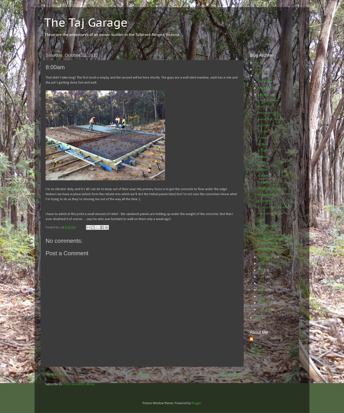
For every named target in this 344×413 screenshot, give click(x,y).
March (263, 296)
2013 (258, 69)
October (264, 94)
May (261, 283)
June (261, 276)
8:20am (263, 156)
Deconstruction (268, 112)
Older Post (229, 374)
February (264, 303)
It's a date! (265, 201)
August (263, 263)
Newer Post (56, 374)
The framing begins (270, 213)
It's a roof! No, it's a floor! (275, 207)
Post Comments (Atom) (79, 384)
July (261, 270)
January (263, 309)
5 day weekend (268, 100)
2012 (258, 76)
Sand (261, 220)
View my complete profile (256, 350)
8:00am (263, 182)
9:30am (263, 138)
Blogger (196, 403)
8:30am (263, 150)
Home (143, 374)
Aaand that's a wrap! (271, 119)
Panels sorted (267, 226)
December (265, 81)
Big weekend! (266, 249)
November (265, 88)
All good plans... (268, 194)
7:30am (263, 163)
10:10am (264, 131)
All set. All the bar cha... (273, 188)
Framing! (263, 106)
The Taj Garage (86, 22)
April (261, 290)
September (266, 257)
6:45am (263, 169)
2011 (258, 317)
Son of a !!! (265, 232)
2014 (258, 62)
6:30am (263, 175)
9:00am (263, 144)
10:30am (264, 125)
